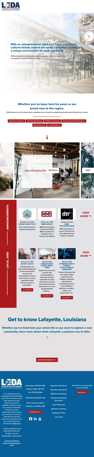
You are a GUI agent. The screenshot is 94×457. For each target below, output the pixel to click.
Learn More (27, 290)
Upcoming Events (54, 125)
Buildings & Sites (58, 413)
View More (85, 214)
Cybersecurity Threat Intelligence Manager (67, 266)
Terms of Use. (16, 436)
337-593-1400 (40, 385)
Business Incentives (58, 409)
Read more (17, 423)
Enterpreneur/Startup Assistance (74, 121)
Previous (52, 170)
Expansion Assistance (16, 121)
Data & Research (59, 404)
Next (88, 170)
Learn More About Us (47, 360)
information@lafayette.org (35, 398)
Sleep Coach (27, 263)
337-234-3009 (36, 392)
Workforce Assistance (52, 121)
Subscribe (82, 392)
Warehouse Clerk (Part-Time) (47, 265)
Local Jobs (59, 417)
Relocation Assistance (34, 121)
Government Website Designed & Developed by (12, 443)
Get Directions (34, 412)
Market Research (39, 125)
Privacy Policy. (7, 436)
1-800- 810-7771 (38, 389)
